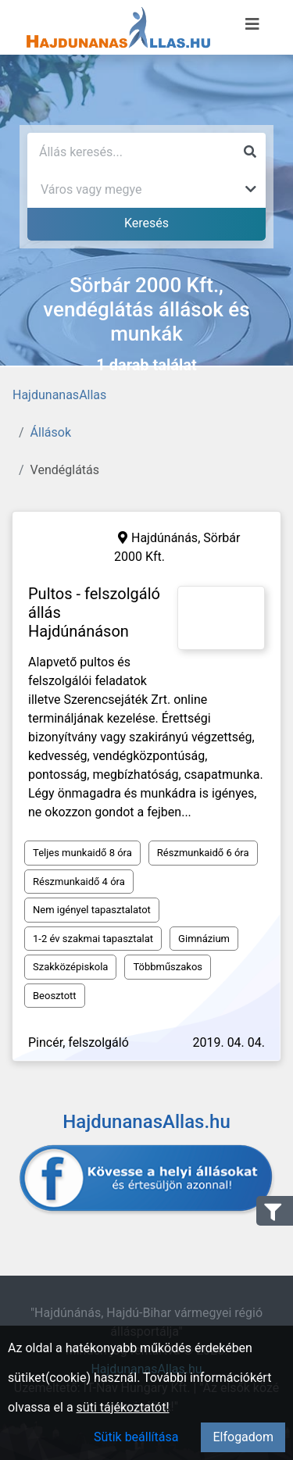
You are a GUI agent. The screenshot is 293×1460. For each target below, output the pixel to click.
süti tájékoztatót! (123, 1407)
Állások (50, 432)
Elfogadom (243, 1437)
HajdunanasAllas (59, 394)
